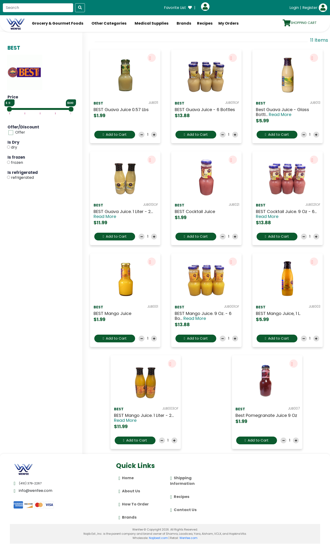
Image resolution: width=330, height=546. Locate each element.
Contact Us (183, 510)
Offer (20, 132)
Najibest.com (158, 538)
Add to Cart (115, 134)
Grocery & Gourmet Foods (57, 23)
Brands (184, 23)
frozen (17, 162)
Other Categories (108, 23)
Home (126, 478)
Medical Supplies (151, 23)
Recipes (204, 23)
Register (310, 7)
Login (294, 7)
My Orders (228, 23)
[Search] (38, 7)
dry (14, 147)
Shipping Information (182, 480)
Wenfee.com (188, 538)
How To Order (133, 504)
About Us (129, 491)
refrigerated (22, 177)
